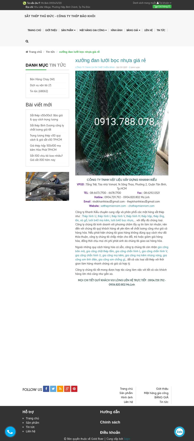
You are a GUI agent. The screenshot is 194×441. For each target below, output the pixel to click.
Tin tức (30, 427)
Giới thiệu (51, 30)
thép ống (158, 216)
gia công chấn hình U (88, 255)
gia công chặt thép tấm (100, 251)
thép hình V (118, 216)
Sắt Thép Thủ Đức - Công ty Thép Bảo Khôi (60, 16)
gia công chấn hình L (127, 251)
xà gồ (83, 220)
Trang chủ (32, 418)
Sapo (127, 438)
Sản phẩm (68, 30)
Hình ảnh (116, 30)
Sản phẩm (32, 422)
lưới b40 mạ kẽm (99, 220)
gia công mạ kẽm (113, 255)
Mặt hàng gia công (93, 30)
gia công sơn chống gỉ (111, 259)
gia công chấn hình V (154, 251)
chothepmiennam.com (141, 205)
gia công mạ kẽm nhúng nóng (143, 255)
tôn (77, 220)
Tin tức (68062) (39, 91)
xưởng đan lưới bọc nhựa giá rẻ (110, 60)
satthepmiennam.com (113, 205)
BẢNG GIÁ (133, 30)
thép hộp (146, 216)
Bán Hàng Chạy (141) (42, 79)
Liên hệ (30, 431)
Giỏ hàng (162, 6)
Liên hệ (148, 30)
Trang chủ (34, 30)
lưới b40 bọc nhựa (122, 220)
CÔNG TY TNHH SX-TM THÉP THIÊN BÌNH (95, 67)
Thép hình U (89, 216)
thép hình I (103, 216)
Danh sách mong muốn (144, 2)
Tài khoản (164, 2)
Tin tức (161, 30)
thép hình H (133, 216)
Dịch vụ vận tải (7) (40, 85)
